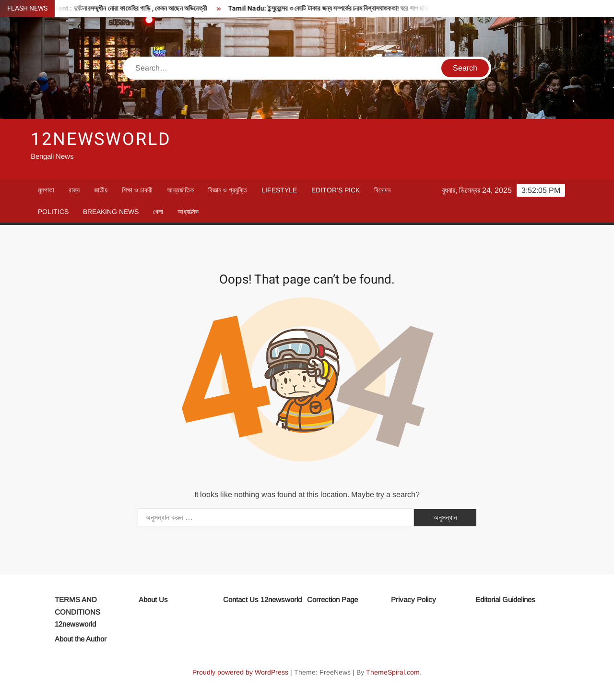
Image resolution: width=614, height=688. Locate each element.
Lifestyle (279, 190)
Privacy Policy (413, 599)
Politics (53, 211)
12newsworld (101, 139)
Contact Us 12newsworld (262, 599)
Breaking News (111, 211)
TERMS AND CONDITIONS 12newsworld (77, 611)
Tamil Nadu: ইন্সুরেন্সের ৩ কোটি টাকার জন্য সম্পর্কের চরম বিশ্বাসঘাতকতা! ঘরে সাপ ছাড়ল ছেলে (340, 8)
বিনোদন (382, 190)
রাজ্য (74, 190)
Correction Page (332, 599)
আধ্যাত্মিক (188, 211)
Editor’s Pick (335, 190)
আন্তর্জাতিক (180, 190)
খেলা (158, 211)
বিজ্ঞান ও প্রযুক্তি (227, 190)
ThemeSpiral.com (393, 672)
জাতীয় (100, 190)
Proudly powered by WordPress (240, 672)
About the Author (80, 639)
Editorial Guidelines (505, 599)
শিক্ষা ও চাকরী (137, 190)
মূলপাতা (46, 190)
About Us (153, 599)
